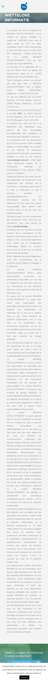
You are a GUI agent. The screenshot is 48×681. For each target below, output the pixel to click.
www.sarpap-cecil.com (18, 160)
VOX (20, 113)
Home (7, 23)
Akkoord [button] (24, 677)
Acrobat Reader (20, 226)
